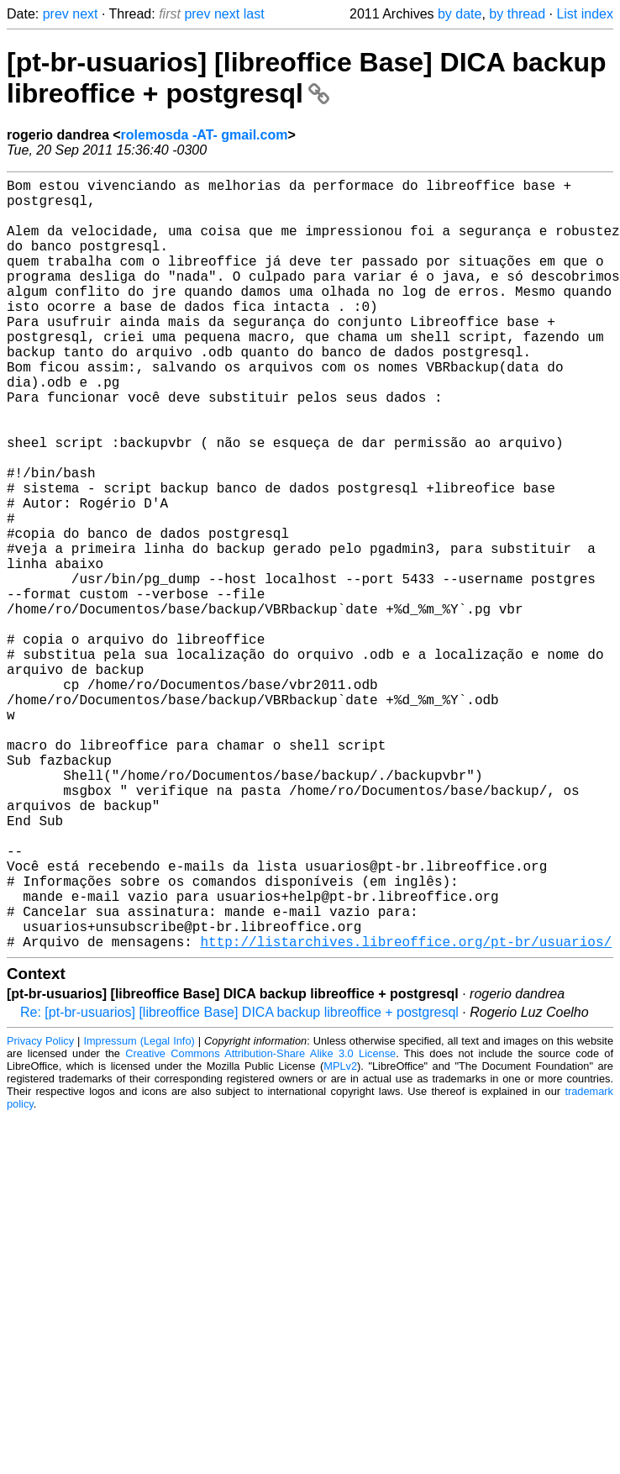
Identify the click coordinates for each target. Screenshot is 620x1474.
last (254, 14)
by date (459, 14)
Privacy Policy (40, 1212)
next (84, 14)
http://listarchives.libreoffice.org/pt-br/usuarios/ (406, 1112)
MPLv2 (340, 1237)
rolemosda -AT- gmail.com (204, 135)
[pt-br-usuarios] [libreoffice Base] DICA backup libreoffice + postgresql (307, 77)
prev (56, 14)
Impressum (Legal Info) (138, 1212)
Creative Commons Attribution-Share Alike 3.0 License (260, 1225)
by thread (517, 14)
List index (584, 14)
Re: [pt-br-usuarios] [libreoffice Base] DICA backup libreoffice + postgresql (239, 1184)
